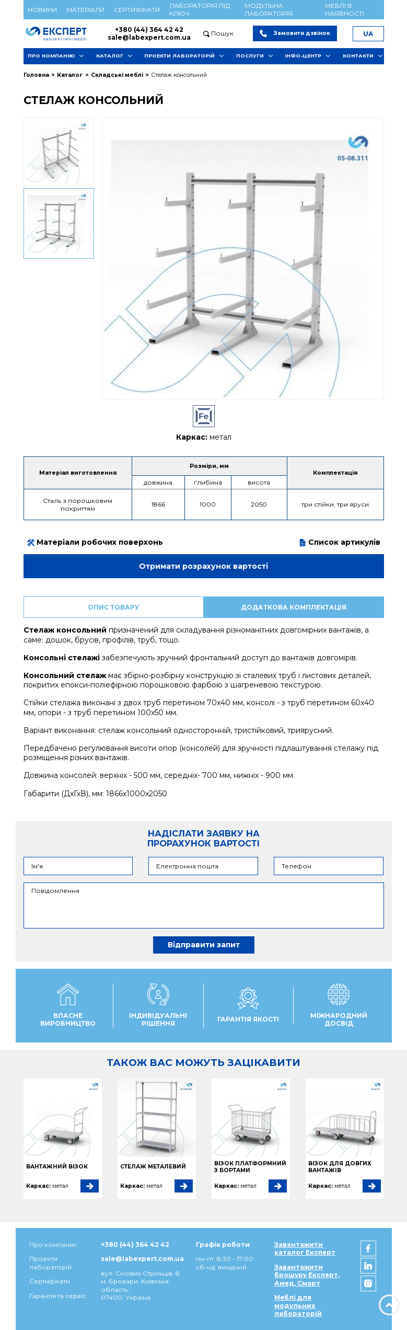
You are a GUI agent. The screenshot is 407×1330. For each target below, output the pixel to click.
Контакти (358, 56)
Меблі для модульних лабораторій (298, 1305)
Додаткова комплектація (293, 607)
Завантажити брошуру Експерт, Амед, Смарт (307, 1275)
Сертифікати (137, 10)
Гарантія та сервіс (57, 1296)
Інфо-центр (303, 56)
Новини (42, 10)
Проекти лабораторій (179, 56)
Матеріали (85, 10)
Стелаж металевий (153, 1166)
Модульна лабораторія (269, 9)
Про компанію (51, 56)
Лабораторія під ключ (199, 9)
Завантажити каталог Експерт (304, 1248)
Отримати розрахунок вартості (203, 566)
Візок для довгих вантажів (339, 1167)
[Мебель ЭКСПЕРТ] (61, 34)
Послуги (250, 56)
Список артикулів (339, 542)
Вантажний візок (57, 1166)
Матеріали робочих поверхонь (95, 542)
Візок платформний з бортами (250, 1167)
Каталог (109, 56)
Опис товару (113, 607)
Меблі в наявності (344, 9)
